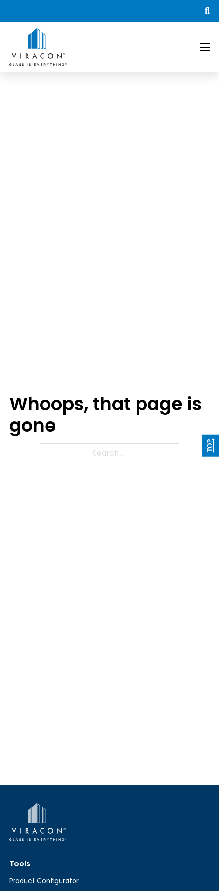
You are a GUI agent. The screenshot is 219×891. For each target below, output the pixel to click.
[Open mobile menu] (205, 47)
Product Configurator (44, 880)
